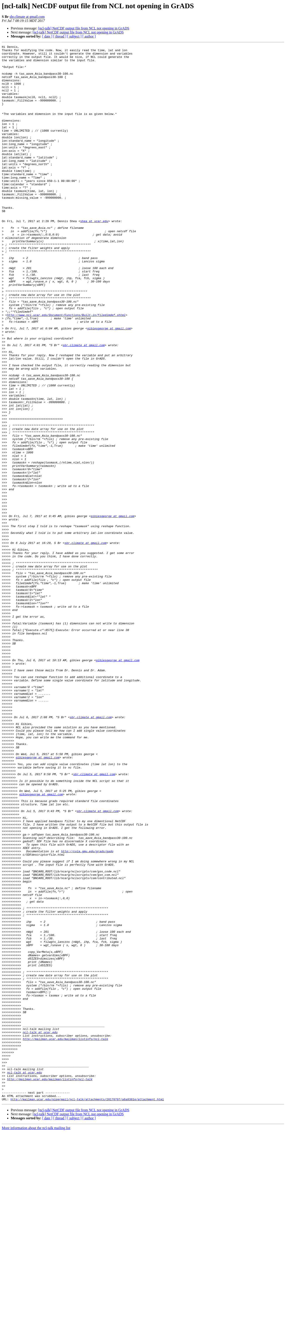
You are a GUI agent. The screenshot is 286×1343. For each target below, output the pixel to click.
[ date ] (47, 36)
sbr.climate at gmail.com (27, 17)
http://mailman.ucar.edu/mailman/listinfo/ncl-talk (65, 1238)
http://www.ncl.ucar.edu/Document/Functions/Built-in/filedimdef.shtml (66, 369)
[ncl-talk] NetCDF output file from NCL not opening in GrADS (83, 28)
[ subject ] (74, 36)
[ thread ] (59, 36)
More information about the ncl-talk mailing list (36, 1339)
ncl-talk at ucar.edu (40, 1230)
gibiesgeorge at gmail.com (109, 385)
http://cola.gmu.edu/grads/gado (87, 1013)
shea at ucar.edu (94, 257)
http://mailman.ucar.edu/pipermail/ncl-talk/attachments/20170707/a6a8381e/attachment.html (87, 1310)
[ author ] (89, 36)
